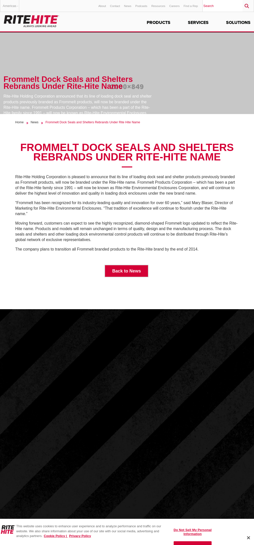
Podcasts (141, 5)
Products (158, 22)
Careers (174, 5)
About (102, 5)
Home (19, 122)
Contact (115, 5)
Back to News (126, 271)
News (127, 5)
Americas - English (11, 8)
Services (198, 22)
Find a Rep (191, 5)
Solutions (238, 22)
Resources (158, 5)
